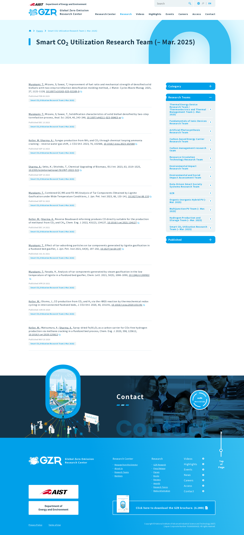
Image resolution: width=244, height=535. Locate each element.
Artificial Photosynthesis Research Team (185, 131)
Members (118, 475)
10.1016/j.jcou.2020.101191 (126, 304)
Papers (156, 472)
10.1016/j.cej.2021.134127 (122, 222)
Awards (156, 483)
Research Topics (160, 487)
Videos (188, 458)
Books (156, 475)
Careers (188, 480)
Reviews (157, 479)
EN (209, 3)
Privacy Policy (35, 525)
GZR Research (159, 464)
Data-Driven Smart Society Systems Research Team (186, 185)
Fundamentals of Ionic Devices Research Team (188, 122)
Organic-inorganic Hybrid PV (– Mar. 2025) (188, 201)
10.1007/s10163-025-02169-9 (63, 91)
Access (188, 486)
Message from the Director (126, 464)
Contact (189, 491)
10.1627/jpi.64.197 (110, 248)
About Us (119, 468)
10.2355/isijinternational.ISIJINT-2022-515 (54, 170)
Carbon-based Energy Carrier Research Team (187, 140)
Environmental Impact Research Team (183, 167)
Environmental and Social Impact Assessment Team (185, 176)
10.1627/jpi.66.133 (138, 196)
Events (188, 469)
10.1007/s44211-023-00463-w (104, 117)
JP (203, 3)
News (187, 475)
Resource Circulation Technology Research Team (186, 158)
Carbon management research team (188, 149)
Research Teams (122, 472)
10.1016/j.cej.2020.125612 (43, 334)
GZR (172, 193)
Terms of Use (55, 525)
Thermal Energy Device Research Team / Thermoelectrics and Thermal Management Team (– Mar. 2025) (188, 109)
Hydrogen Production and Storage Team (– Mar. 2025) (186, 219)
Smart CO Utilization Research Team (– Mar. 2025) (52, 100)
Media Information (161, 490)
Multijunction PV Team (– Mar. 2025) (187, 210)
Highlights (190, 464)
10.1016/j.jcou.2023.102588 (119, 143)
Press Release (159, 468)
